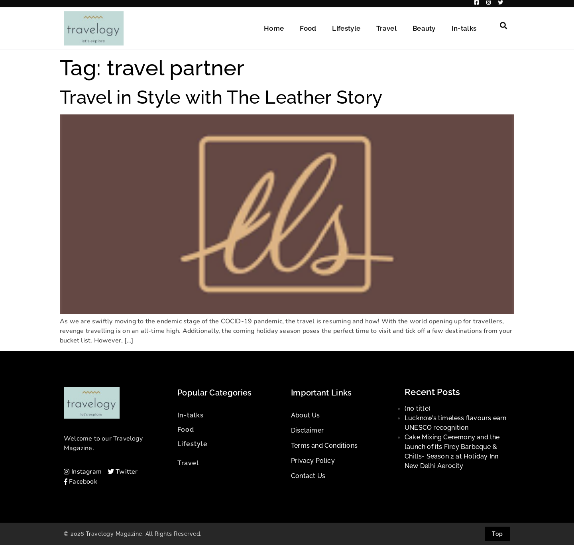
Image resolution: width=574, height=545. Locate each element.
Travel (386, 25)
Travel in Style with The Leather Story (221, 97)
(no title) (418, 408)
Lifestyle (346, 25)
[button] (503, 22)
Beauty (424, 25)
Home (274, 25)
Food (308, 25)
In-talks (464, 25)
